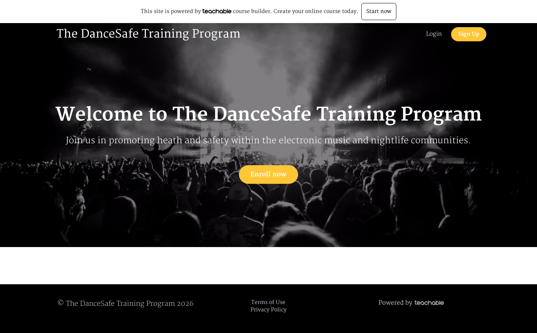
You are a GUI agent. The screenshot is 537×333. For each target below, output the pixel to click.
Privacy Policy (268, 310)
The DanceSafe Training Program (148, 34)
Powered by (411, 303)
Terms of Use (268, 302)
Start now (378, 11)
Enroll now (268, 174)
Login (434, 34)
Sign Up (468, 34)
